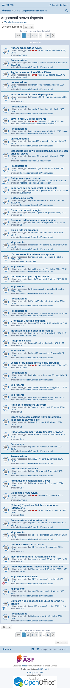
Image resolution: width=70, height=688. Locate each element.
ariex (32, 222)
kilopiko (33, 483)
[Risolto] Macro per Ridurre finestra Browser (37, 432)
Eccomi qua (17, 444)
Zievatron (34, 407)
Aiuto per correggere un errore (28, 404)
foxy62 (33, 269)
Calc (21, 101)
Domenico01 (36, 85)
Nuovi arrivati (25, 193)
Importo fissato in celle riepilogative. (32, 94)
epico (32, 213)
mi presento (18, 588)
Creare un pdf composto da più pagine (33, 220)
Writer (22, 571)
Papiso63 (34, 301)
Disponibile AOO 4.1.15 (24, 492)
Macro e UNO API (27, 261)
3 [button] (32, 35)
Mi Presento (18, 350)
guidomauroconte (38, 200)
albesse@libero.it (38, 63)
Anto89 (33, 343)
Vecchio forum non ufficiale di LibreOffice (35, 362)
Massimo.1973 (37, 97)
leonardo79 (35, 245)
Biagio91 (34, 422)
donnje (33, 180)
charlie (33, 50)
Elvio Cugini (35, 168)
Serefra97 (34, 313)
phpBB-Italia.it (43, 669)
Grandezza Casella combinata (28, 320)
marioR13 (34, 141)
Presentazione (19, 60)
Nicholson (34, 616)
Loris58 (33, 459)
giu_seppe (35, 131)
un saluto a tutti (20, 138)
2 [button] (28, 35)
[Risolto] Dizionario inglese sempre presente (37, 566)
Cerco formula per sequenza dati (30, 276)
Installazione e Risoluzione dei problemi (37, 123)
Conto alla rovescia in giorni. (27, 544)
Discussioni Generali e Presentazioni (36, 67)
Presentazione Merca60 (24, 468)
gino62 (33, 333)
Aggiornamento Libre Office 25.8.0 (31, 72)
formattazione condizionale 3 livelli (31, 480)
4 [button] (36, 35)
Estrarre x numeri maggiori (26, 210)
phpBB (24, 666)
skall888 (34, 353)
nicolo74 (34, 279)
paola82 (34, 447)
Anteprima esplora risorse (26, 178)
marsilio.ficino (36, 109)
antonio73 (34, 156)
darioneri (34, 190)
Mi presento (17, 242)
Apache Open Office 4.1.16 (26, 48)
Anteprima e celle (21, 340)
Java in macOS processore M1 (28, 118)
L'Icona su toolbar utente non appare (32, 254)
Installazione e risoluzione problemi (35, 161)
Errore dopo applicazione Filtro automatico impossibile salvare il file (36, 418)
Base (21, 515)
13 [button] (48, 35)
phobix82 (34, 522)
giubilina (34, 387)
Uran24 (33, 397)
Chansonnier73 (37, 289)
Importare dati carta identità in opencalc (34, 188)
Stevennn (34, 232)
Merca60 (34, 471)
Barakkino (35, 434)
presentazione (19, 82)
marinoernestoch (38, 257)
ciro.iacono (35, 375)
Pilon (32, 569)
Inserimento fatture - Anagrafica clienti (33, 556)
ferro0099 (34, 323)
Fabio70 (34, 535)
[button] (18, 35)
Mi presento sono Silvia (24, 576)
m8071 (33, 547)
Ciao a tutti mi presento (24, 230)
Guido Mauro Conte (22, 198)
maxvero (34, 559)
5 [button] (40, 35)
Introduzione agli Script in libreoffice (32, 330)
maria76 (34, 591)
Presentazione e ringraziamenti (29, 520)
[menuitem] (10, 5)
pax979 (33, 606)
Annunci (23, 55)
